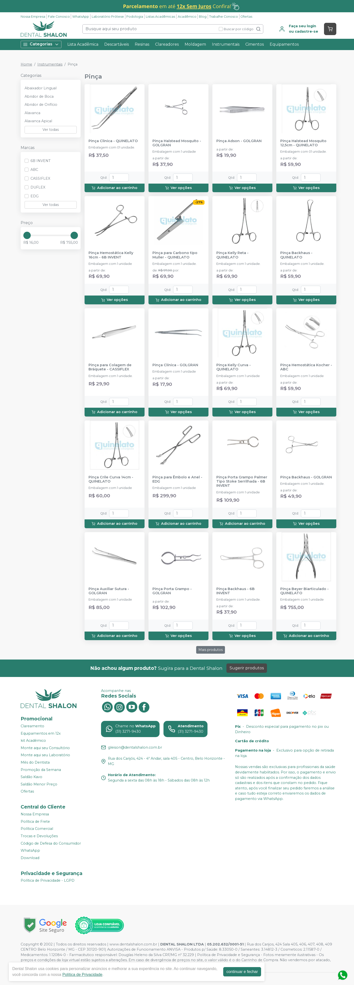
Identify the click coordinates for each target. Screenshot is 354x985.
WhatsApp (80, 16)
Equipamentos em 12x (41, 733)
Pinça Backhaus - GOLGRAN (306, 477)
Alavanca (32, 113)
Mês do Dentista (35, 762)
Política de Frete (35, 821)
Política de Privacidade (82, 974)
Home (26, 64)
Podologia (134, 16)
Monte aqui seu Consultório (45, 748)
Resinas (142, 44)
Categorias (41, 44)
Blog (202, 16)
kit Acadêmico (33, 740)
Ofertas (246, 16)
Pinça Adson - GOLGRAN (239, 141)
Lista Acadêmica (82, 44)
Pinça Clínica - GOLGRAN (175, 365)
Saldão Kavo (31, 777)
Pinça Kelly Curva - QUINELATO (233, 367)
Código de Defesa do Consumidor (51, 843)
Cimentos (254, 44)
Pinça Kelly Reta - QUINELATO (232, 255)
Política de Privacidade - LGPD (47, 880)
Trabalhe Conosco (223, 16)
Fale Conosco (59, 16)
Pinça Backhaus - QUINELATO (296, 255)
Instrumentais (225, 44)
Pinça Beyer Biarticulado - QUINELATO (304, 591)
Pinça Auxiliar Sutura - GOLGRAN (108, 591)
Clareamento (32, 726)
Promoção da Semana (41, 770)
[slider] (27, 235)
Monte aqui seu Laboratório (45, 755)
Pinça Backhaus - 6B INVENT (235, 591)
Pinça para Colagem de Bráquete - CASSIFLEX (110, 367)
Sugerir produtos (247, 668)
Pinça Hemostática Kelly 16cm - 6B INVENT (110, 255)
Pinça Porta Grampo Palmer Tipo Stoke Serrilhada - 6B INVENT (241, 481)
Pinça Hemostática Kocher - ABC (306, 367)
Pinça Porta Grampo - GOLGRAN (172, 591)
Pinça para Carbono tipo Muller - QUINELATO (174, 255)
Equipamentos (284, 44)
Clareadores (167, 44)
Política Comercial (37, 829)
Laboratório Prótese (108, 16)
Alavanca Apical (38, 121)
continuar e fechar (242, 972)
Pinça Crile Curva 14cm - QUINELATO (110, 479)
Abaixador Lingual (41, 88)
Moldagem (195, 44)
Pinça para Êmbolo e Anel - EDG (177, 479)
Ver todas (51, 129)
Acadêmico (187, 16)
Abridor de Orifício (41, 104)
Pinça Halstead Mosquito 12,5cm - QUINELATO (303, 143)
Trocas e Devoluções (39, 836)
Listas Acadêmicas (160, 16)
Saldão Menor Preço (39, 784)
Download (30, 858)
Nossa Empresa (33, 16)
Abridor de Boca (39, 96)
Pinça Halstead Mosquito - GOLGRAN (176, 143)
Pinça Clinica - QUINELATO (113, 141)
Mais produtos (210, 650)
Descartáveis (116, 44)
